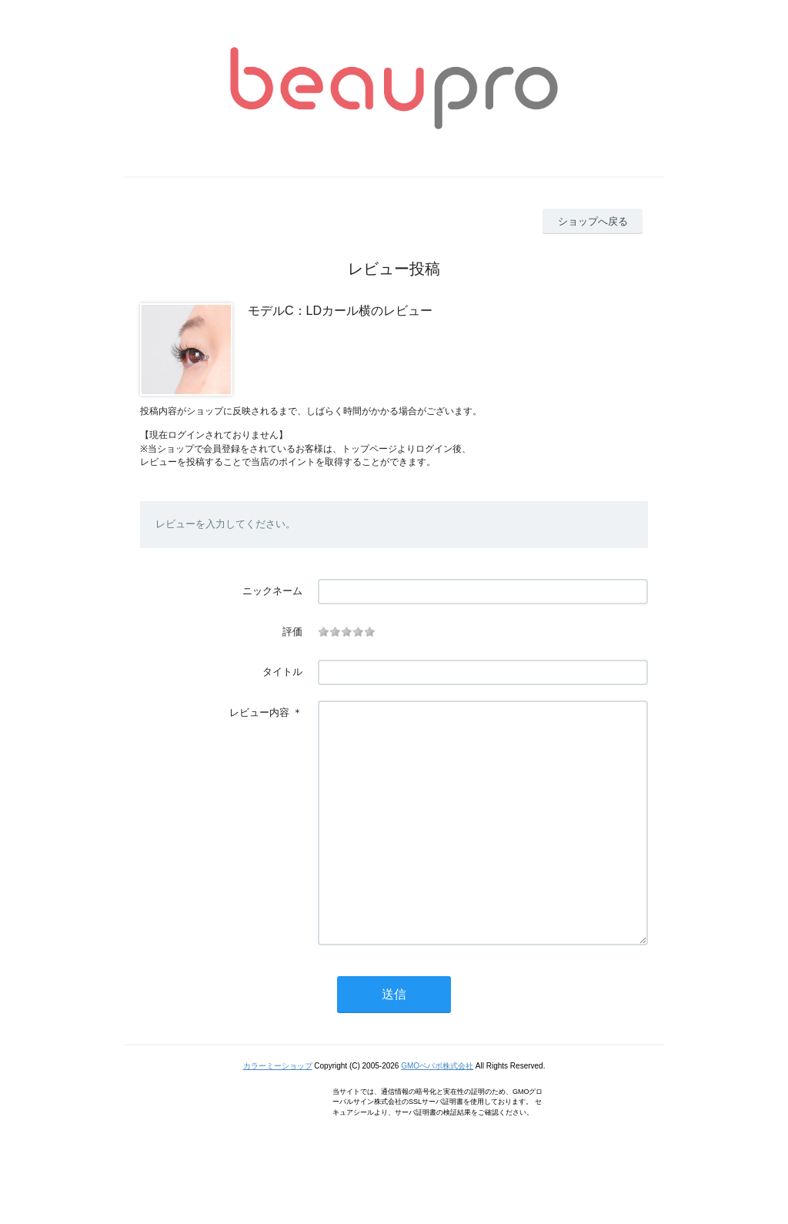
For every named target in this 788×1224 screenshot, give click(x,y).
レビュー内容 (259, 712)
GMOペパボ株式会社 (437, 1112)
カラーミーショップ (277, 1112)
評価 (292, 631)
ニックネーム (272, 591)
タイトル (282, 671)
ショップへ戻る (593, 221)
